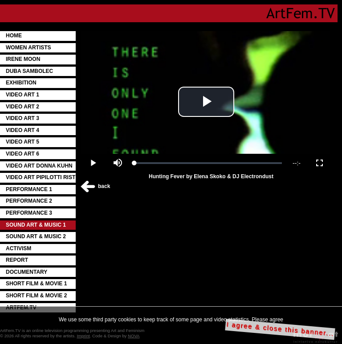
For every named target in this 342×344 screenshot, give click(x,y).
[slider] (208, 163)
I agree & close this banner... (280, 329)
